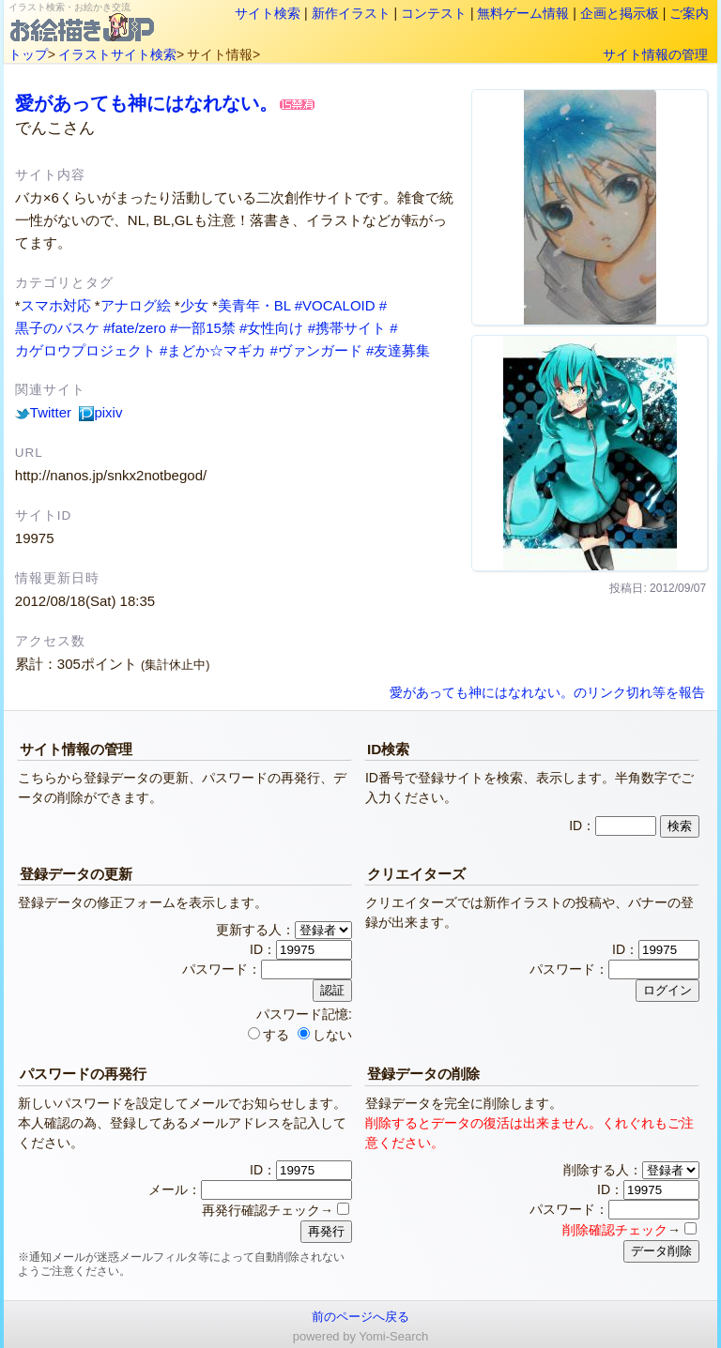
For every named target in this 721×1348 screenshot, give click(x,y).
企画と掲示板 (619, 13)
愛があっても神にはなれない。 (146, 103)
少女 (194, 305)
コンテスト (434, 13)
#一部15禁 (203, 328)
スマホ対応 (56, 305)
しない (325, 1034)
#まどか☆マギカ (213, 350)
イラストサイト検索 (117, 54)
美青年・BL (254, 305)
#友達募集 (398, 350)
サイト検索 (267, 13)
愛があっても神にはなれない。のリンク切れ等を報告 (547, 693)
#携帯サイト (347, 328)
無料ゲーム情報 (523, 13)
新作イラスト (351, 13)
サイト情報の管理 (655, 54)
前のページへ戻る (360, 1317)
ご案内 (689, 13)
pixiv (100, 412)
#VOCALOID (335, 305)
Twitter (43, 412)
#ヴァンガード (316, 350)
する (268, 1034)
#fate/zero (134, 328)
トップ (28, 54)
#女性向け (271, 328)
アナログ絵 (135, 305)
